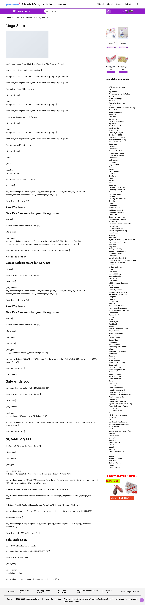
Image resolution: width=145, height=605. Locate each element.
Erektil (111, 178)
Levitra (111, 265)
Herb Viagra (113, 226)
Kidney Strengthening (117, 251)
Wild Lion (112, 461)
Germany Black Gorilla (118, 190)
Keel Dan (112, 244)
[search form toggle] (137, 4)
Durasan (112, 174)
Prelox (111, 317)
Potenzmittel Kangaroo (118, 308)
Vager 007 (113, 417)
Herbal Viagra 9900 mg (118, 231)
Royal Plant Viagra (116, 333)
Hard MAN (113, 221)
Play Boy (112, 303)
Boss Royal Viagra (116, 133)
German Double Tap (117, 187)
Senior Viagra (114, 340)
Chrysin (112, 201)
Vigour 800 (113, 440)
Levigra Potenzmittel (117, 262)
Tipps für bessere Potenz (118, 406)
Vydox (111, 456)
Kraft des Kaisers (115, 253)
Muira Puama (114, 288)
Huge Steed (113, 233)
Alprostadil (113, 92)
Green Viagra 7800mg (117, 219)
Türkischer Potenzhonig (118, 415)
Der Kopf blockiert (62, 592)
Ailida (111, 89)
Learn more (31, 89)
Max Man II (113, 272)
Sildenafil (100, 4)
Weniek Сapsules (115, 458)
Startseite (10, 591)
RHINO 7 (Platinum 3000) (118, 329)
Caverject (112, 185)
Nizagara (112, 297)
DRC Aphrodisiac (115, 171)
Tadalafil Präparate (116, 388)
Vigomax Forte (114, 442)
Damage (112, 162)
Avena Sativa (114, 110)
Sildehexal (113, 354)
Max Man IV (113, 281)
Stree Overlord (114, 360)
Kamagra (119, 4)
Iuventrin (112, 237)
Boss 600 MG (114, 130)
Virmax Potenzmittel (116, 452)
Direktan (112, 169)
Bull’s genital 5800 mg (117, 140)
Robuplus (112, 335)
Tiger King (113, 399)
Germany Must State (117, 192)
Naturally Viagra (115, 290)
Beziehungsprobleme (130, 591)
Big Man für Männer (116, 121)
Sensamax (113, 342)
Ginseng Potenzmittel (117, 199)
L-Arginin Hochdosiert (117, 258)
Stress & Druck (108, 592)
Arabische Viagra (115, 99)
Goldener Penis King (116, 212)
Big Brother (113, 119)
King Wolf (112, 247)
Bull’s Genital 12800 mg (118, 137)
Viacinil (111, 429)
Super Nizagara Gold (117, 370)
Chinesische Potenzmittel (118, 153)
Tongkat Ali (113, 408)
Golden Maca (114, 208)
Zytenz (111, 465)
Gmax (111, 203)
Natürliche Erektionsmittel (119, 292)
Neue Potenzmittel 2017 (118, 294)
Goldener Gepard (116, 210)
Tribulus (112, 413)
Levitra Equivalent (115, 267)
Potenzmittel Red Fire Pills (119, 310)
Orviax (111, 381)
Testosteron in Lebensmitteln (120, 395)
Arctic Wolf (113, 101)
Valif (110, 420)
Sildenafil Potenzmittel (117, 351)
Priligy (111, 319)
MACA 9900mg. (115, 274)
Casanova (113, 144)
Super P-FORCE (115, 374)
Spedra (112, 356)
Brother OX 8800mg (116, 135)
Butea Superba (115, 142)
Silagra (111, 349)
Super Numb (114, 372)
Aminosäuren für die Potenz (120, 94)
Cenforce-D (113, 149)
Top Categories (21, 11)
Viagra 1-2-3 (114, 436)
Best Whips (113, 117)
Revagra (112, 326)
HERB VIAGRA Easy (116, 228)
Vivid (111, 454)
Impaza (112, 235)
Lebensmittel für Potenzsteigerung (122, 260)
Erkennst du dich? (24, 592)
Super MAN (113, 365)
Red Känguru (114, 322)
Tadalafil (128, 4)
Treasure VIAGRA (115, 411)
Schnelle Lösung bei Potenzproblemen (44, 4)
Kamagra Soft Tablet (117, 242)
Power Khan (113, 313)
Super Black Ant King (117, 363)
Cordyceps (113, 158)
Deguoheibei (114, 165)
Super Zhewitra (115, 379)
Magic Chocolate (115, 276)
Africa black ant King (117, 87)
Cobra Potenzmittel (116, 155)
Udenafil (110, 4)
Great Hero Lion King (117, 217)
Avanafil (112, 105)
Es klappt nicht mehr (43, 592)
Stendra (112, 358)
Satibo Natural (114, 338)
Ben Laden (113, 114)
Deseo (111, 167)
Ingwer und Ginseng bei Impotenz (122, 240)
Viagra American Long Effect (120, 431)
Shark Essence (114, 344)
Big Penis (112, 123)
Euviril (111, 183)
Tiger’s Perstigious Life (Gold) (120, 404)
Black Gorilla (114, 128)
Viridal (111, 445)
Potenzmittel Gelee (116, 306)
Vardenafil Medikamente (118, 422)
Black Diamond (115, 126)
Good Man (113, 215)
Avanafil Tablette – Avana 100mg (122, 108)
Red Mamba (113, 324)
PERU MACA (113, 301)
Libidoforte (113, 256)
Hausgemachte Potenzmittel (120, 224)
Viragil (111, 447)
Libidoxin (112, 269)
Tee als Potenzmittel (117, 390)
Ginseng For (113, 196)
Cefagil (112, 146)
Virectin (112, 449)
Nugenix (112, 299)
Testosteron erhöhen (117, 392)
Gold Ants (113, 206)
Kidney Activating (115, 249)
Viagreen (112, 433)
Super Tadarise (115, 376)
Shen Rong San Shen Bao (118, 347)
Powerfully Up (114, 315)
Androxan (112, 96)
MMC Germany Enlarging (118, 283)
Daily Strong (113, 160)
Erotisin (111, 181)
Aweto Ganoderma (116, 112)
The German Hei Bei (116, 397)
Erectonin (112, 176)
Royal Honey (114, 331)
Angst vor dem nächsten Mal (87, 592)
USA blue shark (115, 467)
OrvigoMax (113, 383)
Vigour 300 (113, 438)
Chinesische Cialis (116, 151)
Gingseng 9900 (115, 194)
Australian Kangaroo (117, 103)
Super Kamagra (115, 367)
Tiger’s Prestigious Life (117, 401)
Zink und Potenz (115, 463)
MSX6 (111, 285)
